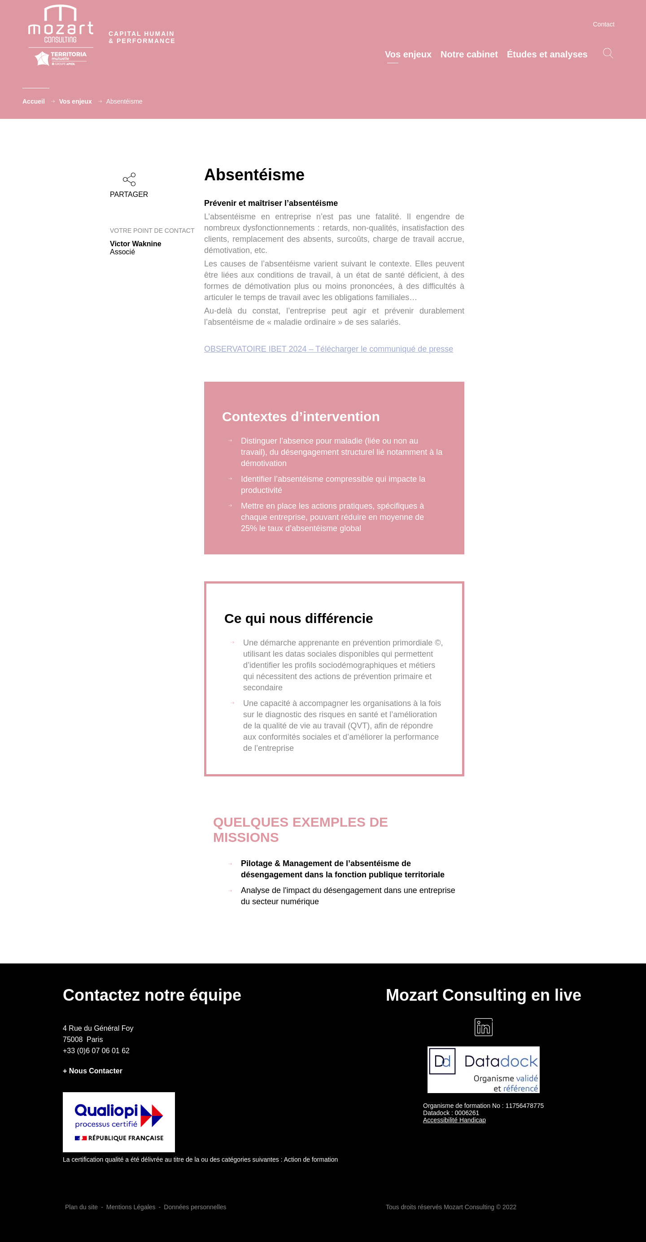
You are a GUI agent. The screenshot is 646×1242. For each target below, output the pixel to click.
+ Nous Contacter (92, 1071)
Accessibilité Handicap (454, 1120)
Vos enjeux (408, 54)
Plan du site (81, 1207)
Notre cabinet (469, 54)
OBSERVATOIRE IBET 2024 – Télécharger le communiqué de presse (328, 348)
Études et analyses (547, 54)
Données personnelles (195, 1207)
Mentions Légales (131, 1207)
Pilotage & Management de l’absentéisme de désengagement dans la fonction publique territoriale (343, 869)
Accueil (33, 101)
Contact (604, 24)
